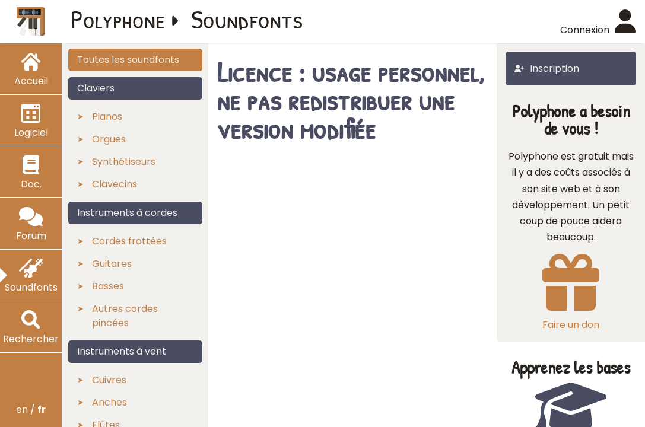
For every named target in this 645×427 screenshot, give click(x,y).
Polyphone (118, 19)
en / (31, 409)
